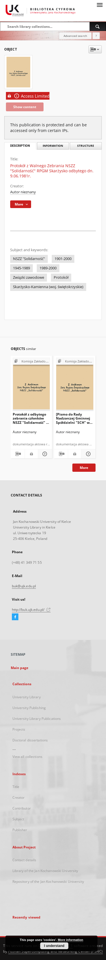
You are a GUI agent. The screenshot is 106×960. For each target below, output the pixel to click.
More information (70, 940)
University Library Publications (36, 718)
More (84, 467)
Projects (18, 729)
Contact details (24, 860)
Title (16, 786)
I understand (54, 946)
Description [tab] (20, 146)
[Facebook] (15, 617)
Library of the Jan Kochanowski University (45, 870)
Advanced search (75, 36)
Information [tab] (53, 146)
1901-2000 (63, 258)
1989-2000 (48, 268)
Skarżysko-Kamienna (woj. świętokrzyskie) (48, 286)
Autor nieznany (23, 192)
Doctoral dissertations (30, 740)
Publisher (19, 829)
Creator (18, 797)
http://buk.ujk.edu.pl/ (31, 609)
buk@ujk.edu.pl (24, 586)
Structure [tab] (85, 146)
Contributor (21, 808)
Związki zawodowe (28, 277)
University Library (26, 697)
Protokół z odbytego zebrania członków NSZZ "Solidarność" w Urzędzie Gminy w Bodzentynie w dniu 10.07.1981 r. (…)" (31, 418)
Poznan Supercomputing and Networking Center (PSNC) (55, 951)
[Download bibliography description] (18, 454)
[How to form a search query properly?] (96, 35)
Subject (18, 819)
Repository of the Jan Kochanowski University (48, 881)
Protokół (61, 277)
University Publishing (29, 707)
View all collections (27, 756)
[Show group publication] (31, 361)
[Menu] (99, 4)
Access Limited (27, 96)
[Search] (98, 26)
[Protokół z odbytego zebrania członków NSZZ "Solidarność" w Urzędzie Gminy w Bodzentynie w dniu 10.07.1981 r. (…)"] (31, 385)
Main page (20, 667)
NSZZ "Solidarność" (29, 258)
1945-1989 (21, 268)
